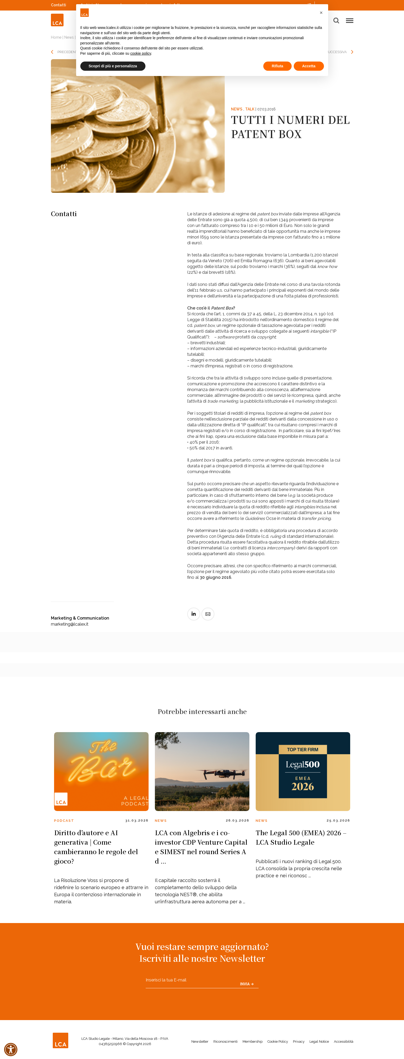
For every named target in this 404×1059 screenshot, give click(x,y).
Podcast (64, 821)
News (69, 37)
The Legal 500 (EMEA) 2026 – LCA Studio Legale (301, 837)
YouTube (343, 5)
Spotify (336, 4)
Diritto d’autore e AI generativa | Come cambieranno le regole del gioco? (96, 846)
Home (56, 37)
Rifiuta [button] (277, 66)
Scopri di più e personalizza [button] (113, 66)
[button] (321, 12)
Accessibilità (343, 1041)
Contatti (58, 5)
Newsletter (199, 1041)
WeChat (350, 4)
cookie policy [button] (140, 53)
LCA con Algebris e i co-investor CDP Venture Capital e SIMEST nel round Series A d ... (201, 846)
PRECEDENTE (68, 52)
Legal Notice (319, 1041)
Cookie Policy (277, 1041)
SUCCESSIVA (336, 52)
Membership (253, 1041)
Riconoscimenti (225, 1041)
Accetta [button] (309, 66)
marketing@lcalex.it (69, 624)
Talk (249, 109)
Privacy (299, 1041)
